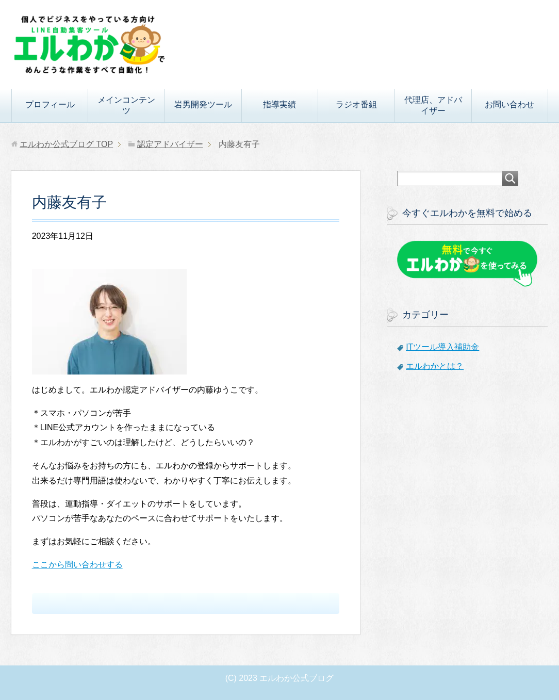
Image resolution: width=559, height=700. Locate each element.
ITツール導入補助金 (442, 347)
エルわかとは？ (435, 366)
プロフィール (50, 104)
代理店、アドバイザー (433, 105)
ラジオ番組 (356, 104)
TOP (66, 144)
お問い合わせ (509, 104)
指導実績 (279, 104)
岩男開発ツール (203, 104)
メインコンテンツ (126, 105)
